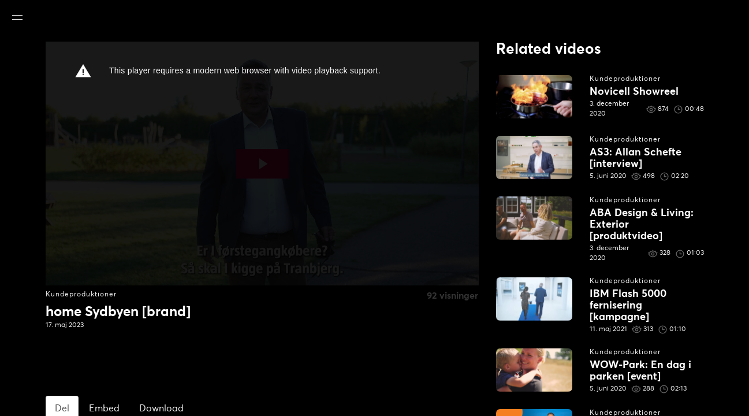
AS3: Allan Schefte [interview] (635, 158)
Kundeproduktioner (81, 294)
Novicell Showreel (634, 92)
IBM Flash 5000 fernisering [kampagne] (628, 305)
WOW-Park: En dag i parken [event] (640, 371)
